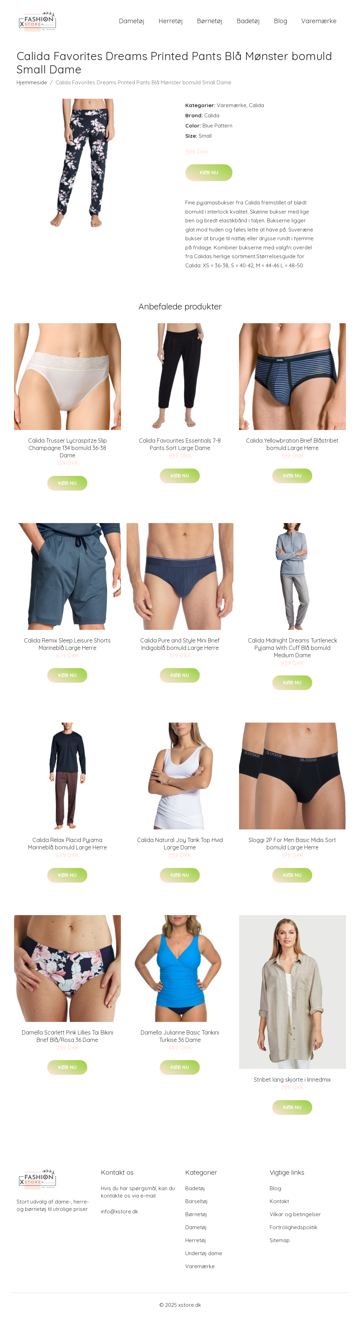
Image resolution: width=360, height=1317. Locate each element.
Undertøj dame (203, 1253)
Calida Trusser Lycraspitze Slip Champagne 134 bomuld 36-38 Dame (67, 448)
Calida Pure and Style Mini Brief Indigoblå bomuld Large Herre (180, 644)
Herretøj (171, 21)
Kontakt (279, 1201)
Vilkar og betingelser (295, 1214)
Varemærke (318, 21)
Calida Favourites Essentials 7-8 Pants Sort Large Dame (180, 444)
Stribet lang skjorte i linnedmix (292, 1079)
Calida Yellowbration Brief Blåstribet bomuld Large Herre (292, 444)
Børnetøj (210, 21)
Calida (256, 105)
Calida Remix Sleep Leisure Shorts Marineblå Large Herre (67, 644)
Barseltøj (196, 1201)
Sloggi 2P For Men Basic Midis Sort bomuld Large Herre (292, 843)
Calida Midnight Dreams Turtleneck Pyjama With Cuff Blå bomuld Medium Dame (292, 648)
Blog (280, 21)
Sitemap (280, 1240)
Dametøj (131, 21)
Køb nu (209, 172)
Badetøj (248, 21)
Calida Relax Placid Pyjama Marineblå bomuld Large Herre (67, 843)
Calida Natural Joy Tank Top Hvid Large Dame (180, 843)
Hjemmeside (32, 82)
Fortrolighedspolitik (293, 1227)
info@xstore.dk (119, 1211)
